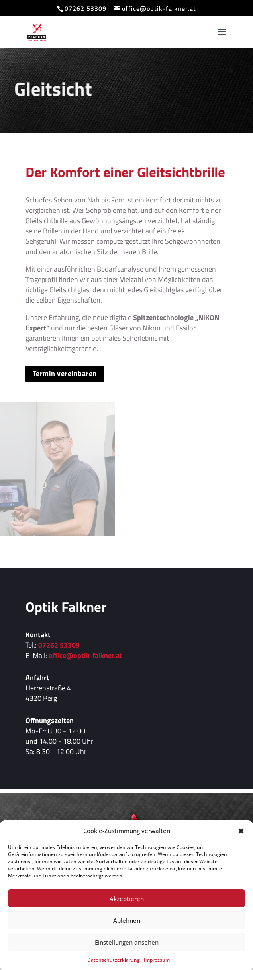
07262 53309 (59, 645)
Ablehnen (126, 931)
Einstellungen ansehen (127, 953)
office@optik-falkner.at (85, 655)
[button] (241, 842)
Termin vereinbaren (65, 373)
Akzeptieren (127, 909)
